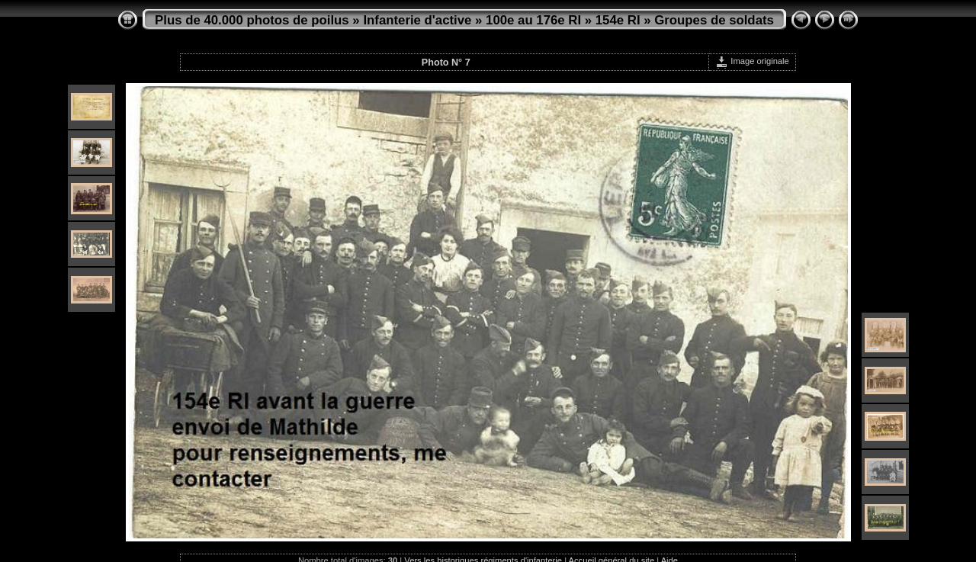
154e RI (618, 20)
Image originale (752, 61)
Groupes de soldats (714, 20)
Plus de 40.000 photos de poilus (252, 20)
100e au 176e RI (533, 20)
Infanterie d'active (417, 20)
